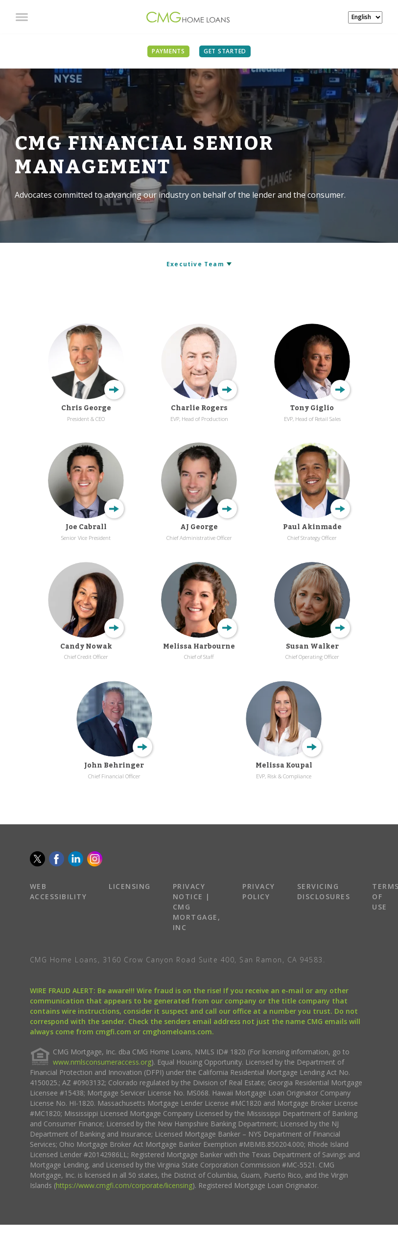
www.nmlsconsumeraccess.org (102, 1062)
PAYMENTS (168, 51)
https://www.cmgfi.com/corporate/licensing (124, 1185)
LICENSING (130, 886)
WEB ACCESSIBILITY (58, 891)
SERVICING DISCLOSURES (324, 891)
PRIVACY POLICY (258, 891)
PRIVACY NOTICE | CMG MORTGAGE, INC (197, 907)
